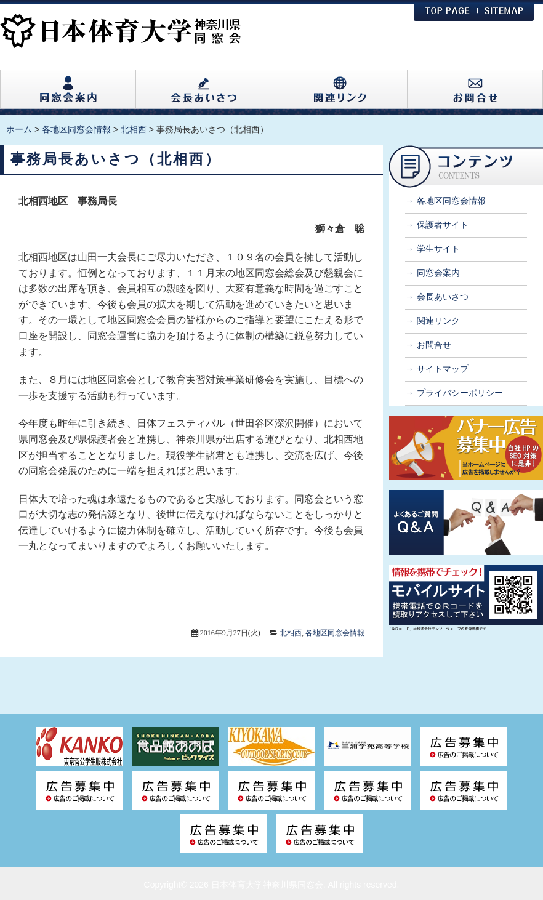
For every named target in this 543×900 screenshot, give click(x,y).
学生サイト (438, 249)
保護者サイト (443, 225)
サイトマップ (443, 369)
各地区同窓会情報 (334, 633)
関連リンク (438, 321)
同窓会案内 (438, 273)
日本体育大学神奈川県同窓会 (267, 885)
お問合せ (434, 345)
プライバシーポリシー (460, 393)
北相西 (291, 633)
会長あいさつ (443, 297)
